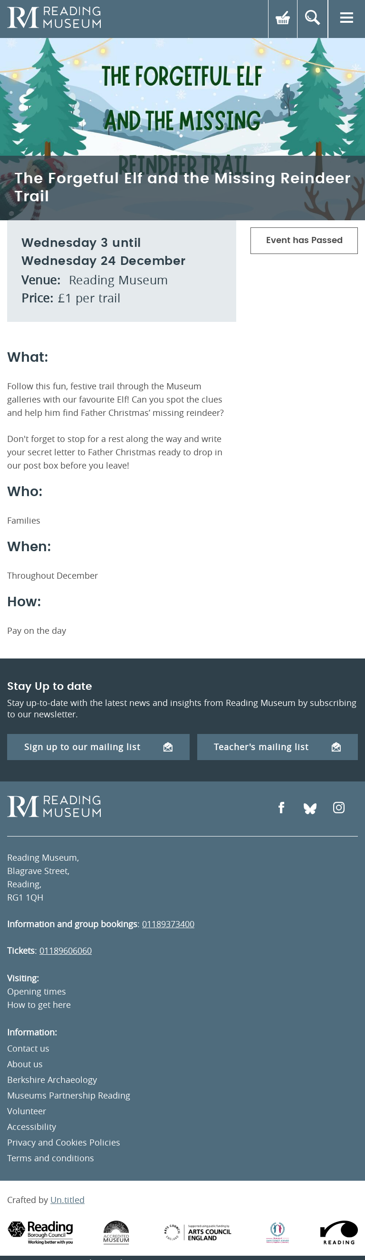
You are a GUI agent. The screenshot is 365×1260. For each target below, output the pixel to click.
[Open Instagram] (339, 809)
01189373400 (168, 924)
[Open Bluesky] (310, 809)
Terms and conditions (50, 1158)
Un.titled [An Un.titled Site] (67, 1199)
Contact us (28, 1048)
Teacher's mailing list (277, 746)
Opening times (36, 991)
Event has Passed (304, 240)
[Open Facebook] (281, 809)
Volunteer (26, 1111)
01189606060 (65, 950)
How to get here (39, 1004)
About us (25, 1064)
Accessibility (31, 1126)
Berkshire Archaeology (52, 1079)
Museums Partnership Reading (68, 1095)
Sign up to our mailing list (98, 746)
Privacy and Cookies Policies (63, 1142)
